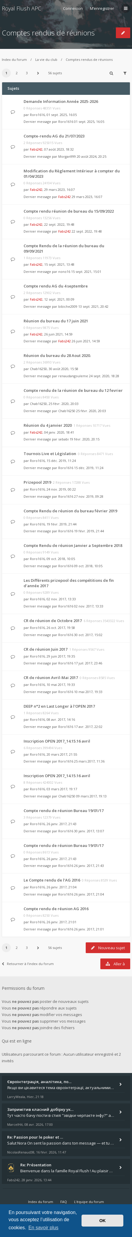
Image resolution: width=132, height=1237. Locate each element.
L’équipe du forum (89, 1201)
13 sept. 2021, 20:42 (93, 306)
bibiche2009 (67, 306)
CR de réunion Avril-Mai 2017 (51, 677)
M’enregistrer (102, 8)
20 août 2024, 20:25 (91, 156)
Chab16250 (38, 369)
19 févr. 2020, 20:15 (84, 439)
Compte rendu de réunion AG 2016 (56, 908)
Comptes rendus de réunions (48, 33)
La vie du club (46, 59)
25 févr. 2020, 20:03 (91, 411)
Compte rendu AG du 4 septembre (56, 286)
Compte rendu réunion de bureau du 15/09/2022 (69, 211)
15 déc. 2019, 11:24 (88, 468)
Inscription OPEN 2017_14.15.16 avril (57, 741)
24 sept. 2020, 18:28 (104, 376)
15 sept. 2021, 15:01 (86, 271)
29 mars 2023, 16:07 (87, 196)
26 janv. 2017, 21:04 (89, 894)
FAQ (63, 1201)
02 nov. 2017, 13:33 (88, 606)
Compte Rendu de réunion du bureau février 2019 (70, 511)
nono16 (64, 271)
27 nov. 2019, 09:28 (88, 496)
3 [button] (27, 73)
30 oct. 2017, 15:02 (88, 635)
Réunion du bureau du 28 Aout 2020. (57, 355)
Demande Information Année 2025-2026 (61, 101)
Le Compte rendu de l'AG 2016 (52, 880)
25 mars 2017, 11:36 (89, 761)
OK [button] (102, 1220)
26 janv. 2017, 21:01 (89, 929)
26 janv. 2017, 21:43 (89, 865)
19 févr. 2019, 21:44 (89, 531)
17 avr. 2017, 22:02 (88, 726)
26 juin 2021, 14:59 (86, 341)
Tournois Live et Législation (50, 453)
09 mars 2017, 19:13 (91, 796)
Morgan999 (67, 156)
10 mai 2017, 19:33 (88, 691)
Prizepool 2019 (37, 482)
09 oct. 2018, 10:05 (88, 566)
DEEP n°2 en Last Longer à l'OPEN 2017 (59, 706)
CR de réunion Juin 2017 (45, 649)
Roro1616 (37, 114)
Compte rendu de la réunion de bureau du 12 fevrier (73, 390)
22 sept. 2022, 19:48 (87, 231)
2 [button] (17, 73)
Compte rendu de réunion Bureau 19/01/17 (64, 810)
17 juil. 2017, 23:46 (88, 663)
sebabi (63, 439)
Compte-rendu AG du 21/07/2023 (54, 136)
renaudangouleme (73, 376)
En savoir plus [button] (43, 1227)
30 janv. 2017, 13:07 (89, 831)
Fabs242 (36, 149)
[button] (38, 73)
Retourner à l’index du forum (28, 963)
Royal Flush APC (21, 8)
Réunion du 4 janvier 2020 (48, 425)
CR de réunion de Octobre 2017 (53, 620)
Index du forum (14, 59)
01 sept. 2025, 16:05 (89, 121)
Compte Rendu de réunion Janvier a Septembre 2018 (73, 545)
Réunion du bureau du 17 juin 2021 (56, 321)
